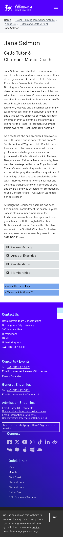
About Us (10, 24)
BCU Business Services (22, 497)
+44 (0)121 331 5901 (18, 390)
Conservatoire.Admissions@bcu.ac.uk (24, 411)
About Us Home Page (17, 286)
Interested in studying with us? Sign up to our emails (30, 427)
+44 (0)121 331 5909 (18, 367)
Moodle (13, 472)
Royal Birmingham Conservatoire (35, 20)
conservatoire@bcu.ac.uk (25, 394)
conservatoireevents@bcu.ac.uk (28, 371)
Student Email (17, 482)
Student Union (17, 487)
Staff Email (15, 477)
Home (7, 20)
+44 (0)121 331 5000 (13, 347)
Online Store (16, 492)
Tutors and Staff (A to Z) (34, 24)
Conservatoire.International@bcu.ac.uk (25, 418)
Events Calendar (11, 376)
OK (55, 517)
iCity (11, 467)
